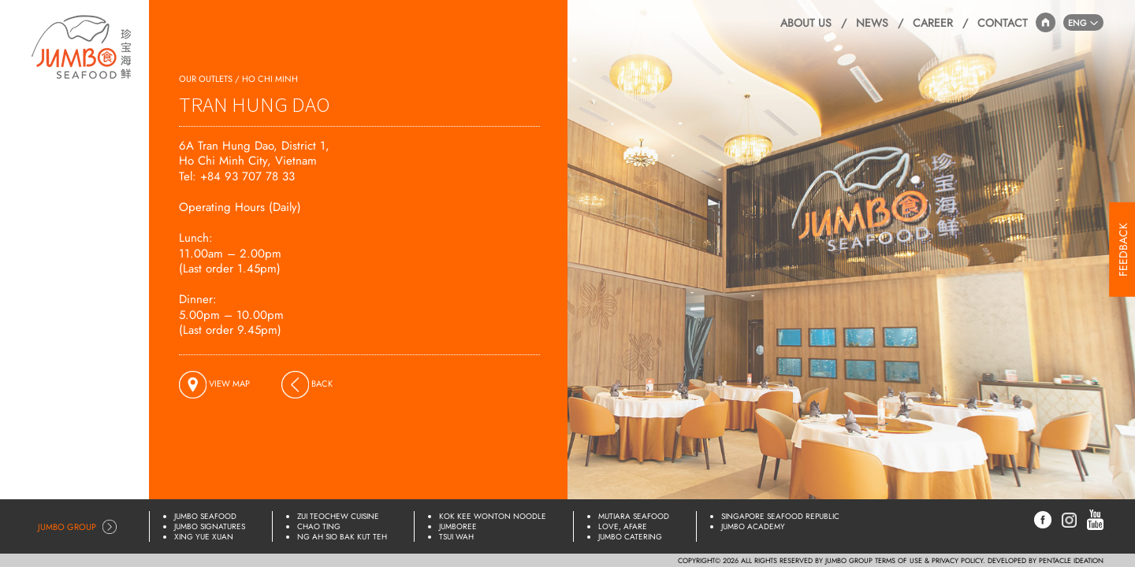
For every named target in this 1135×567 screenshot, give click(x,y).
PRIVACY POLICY (957, 560)
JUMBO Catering (630, 537)
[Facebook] (1042, 519)
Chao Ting (318, 526)
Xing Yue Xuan (203, 537)
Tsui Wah (456, 537)
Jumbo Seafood (205, 516)
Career (933, 23)
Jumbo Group (67, 527)
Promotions (100, 220)
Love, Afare (622, 526)
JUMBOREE (458, 526)
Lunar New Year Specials (89, 312)
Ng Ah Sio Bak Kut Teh (342, 537)
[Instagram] (1069, 518)
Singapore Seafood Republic (780, 516)
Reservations (97, 135)
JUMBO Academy (753, 526)
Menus (115, 192)
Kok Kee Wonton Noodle (492, 516)
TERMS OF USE (898, 560)
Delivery (110, 164)
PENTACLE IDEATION (1071, 560)
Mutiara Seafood (633, 516)
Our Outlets (100, 107)
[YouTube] (1095, 519)
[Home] (82, 43)
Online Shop (99, 278)
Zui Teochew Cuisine (338, 516)
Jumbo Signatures (209, 526)
